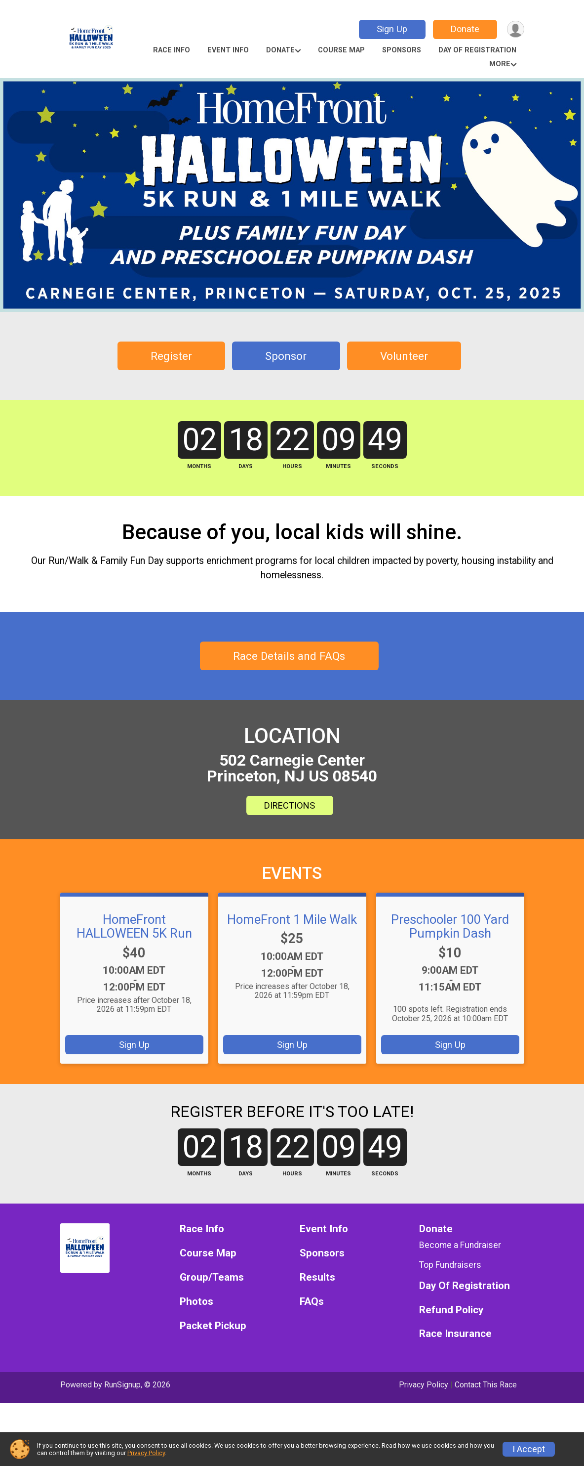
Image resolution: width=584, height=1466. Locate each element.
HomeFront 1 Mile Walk (292, 970)
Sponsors (401, 50)
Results (317, 1340)
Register (171, 355)
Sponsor (286, 355)
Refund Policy (451, 1372)
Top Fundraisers (450, 1328)
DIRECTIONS (289, 856)
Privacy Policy (146, 1453)
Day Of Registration (477, 50)
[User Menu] (515, 29)
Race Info (171, 50)
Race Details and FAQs (289, 706)
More (499, 64)
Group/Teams (212, 1340)
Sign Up (390, 29)
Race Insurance (455, 1396)
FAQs (312, 1364)
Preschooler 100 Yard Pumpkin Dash (450, 977)
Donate (463, 29)
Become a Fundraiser (460, 1308)
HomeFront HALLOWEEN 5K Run (134, 977)
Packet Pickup (213, 1388)
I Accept (528, 1449)
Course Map (341, 50)
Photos (196, 1364)
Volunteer (404, 355)
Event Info (228, 50)
